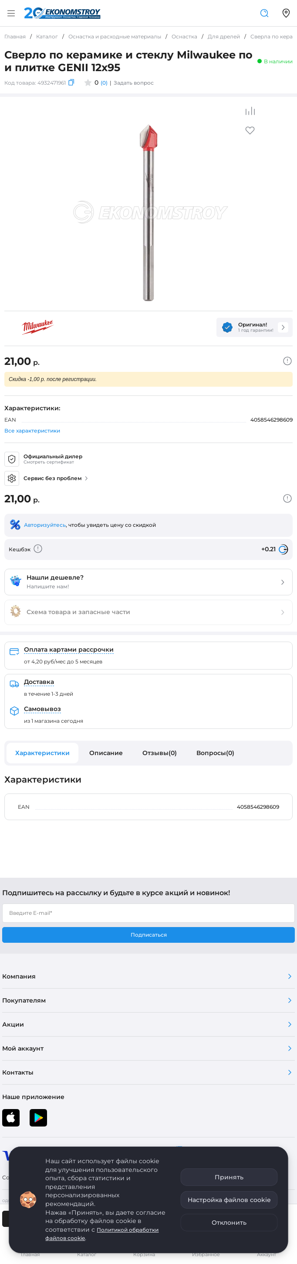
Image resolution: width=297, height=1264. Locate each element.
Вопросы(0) (215, 753)
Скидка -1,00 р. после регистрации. (53, 379)
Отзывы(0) (159, 753)
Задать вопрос (134, 82)
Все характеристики (32, 430)
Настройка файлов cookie (229, 1200)
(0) (104, 82)
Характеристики (42, 753)
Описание (106, 753)
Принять (229, 1177)
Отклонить (229, 1222)
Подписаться (149, 934)
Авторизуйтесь (45, 525)
